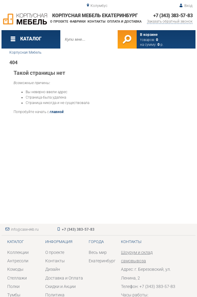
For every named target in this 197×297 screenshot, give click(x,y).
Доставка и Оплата (64, 278)
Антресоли (17, 260)
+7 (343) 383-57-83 (172, 15)
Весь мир (98, 252)
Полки (13, 286)
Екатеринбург (102, 260)
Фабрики (78, 22)
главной (57, 112)
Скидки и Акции (60, 286)
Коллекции (18, 252)
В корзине (148, 35)
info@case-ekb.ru (25, 229)
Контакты (96, 22)
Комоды (15, 269)
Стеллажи (17, 278)
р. (160, 45)
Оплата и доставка (124, 22)
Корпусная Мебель (25, 52)
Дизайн (52, 269)
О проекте (59, 22)
